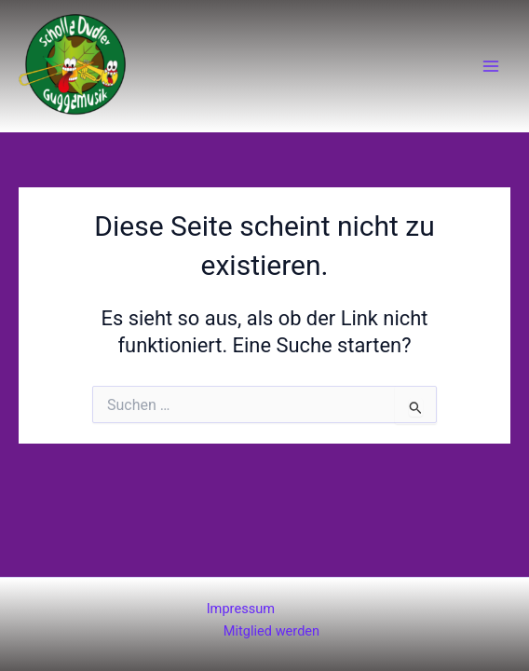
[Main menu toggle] (490, 66)
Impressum (241, 608)
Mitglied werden (271, 631)
